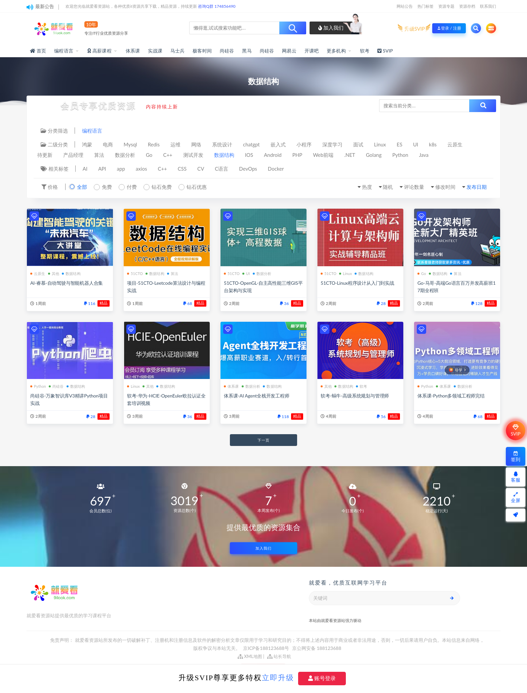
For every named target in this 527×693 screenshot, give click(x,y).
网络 (196, 144)
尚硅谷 (227, 51)
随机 (388, 187)
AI (85, 169)
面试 (358, 144)
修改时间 (445, 187)
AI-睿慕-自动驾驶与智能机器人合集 (66, 283)
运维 (175, 144)
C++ (167, 155)
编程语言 (63, 51)
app (121, 169)
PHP (297, 155)
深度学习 (332, 144)
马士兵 (177, 51)
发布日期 (477, 187)
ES (399, 144)
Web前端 (323, 155)
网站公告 (405, 6)
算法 (99, 155)
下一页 (263, 440)
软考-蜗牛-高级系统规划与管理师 (355, 396)
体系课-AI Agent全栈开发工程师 (256, 396)
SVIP (515, 430)
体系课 (133, 51)
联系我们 (488, 6)
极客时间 (202, 51)
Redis (154, 144)
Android (273, 155)
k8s (433, 144)
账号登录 (322, 678)
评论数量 (414, 187)
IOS (249, 155)
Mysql (130, 144)
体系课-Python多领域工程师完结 (451, 396)
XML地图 (250, 656)
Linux (380, 144)
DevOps (248, 169)
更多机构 (336, 51)
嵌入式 (278, 144)
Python (400, 155)
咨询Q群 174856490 (216, 6)
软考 (364, 51)
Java (424, 155)
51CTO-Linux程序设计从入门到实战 (357, 283)
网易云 (289, 51)
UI (415, 144)
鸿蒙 (87, 144)
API (102, 169)
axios (141, 169)
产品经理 (73, 155)
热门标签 (425, 6)
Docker (276, 169)
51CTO (135, 273)
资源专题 (446, 6)
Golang (374, 155)
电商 (108, 144)
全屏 (515, 497)
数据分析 (125, 155)
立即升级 (278, 677)
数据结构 (224, 155)
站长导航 (279, 656)
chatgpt (251, 144)
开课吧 (312, 51)
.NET (349, 155)
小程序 (304, 144)
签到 (515, 456)
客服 (515, 477)
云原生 (454, 144)
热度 (367, 187)
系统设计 (222, 144)
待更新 (44, 155)
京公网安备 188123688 (316, 648)
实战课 (155, 51)
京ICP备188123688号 (266, 648)
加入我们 (330, 28)
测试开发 (193, 155)
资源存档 (467, 6)
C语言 (221, 169)
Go (149, 155)
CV (200, 169)
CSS (182, 169)
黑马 (246, 51)
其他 (53, 273)
